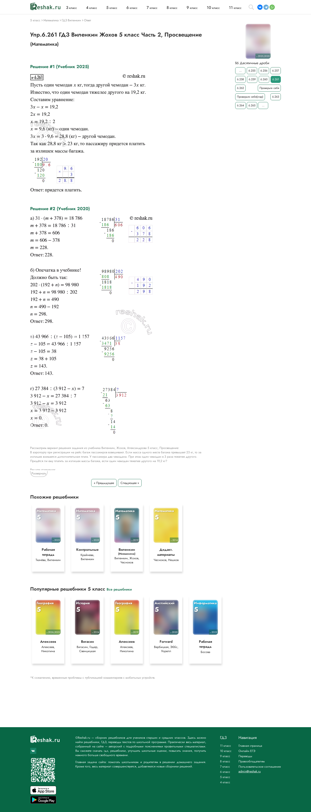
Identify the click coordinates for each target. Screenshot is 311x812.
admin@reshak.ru (249, 771)
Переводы (245, 756)
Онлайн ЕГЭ (246, 751)
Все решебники (119, 590)
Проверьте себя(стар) (250, 97)
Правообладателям (251, 761)
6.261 (275, 79)
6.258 (240, 79)
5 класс (225, 777)
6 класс (225, 772)
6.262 (240, 88)
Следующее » (130, 483)
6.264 (240, 105)
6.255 (251, 71)
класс (71, 8)
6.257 (275, 71)
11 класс (225, 745)
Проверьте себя (269, 88)
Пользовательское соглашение (259, 766)
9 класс (225, 756)
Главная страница (250, 745)
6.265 (251, 105)
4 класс (225, 782)
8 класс (225, 761)
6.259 (252, 79)
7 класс (225, 766)
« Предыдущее (104, 483)
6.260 (264, 79)
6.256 (263, 71)
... (240, 71)
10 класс (226, 751)
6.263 (275, 97)
